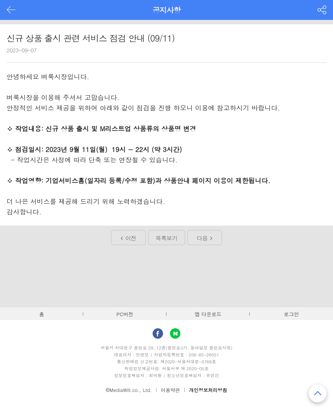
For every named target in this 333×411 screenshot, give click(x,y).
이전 (130, 238)
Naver (175, 333)
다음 (202, 238)
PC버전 (125, 314)
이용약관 (170, 390)
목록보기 (166, 238)
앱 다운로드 (208, 314)
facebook (158, 333)
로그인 (291, 314)
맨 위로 (317, 393)
